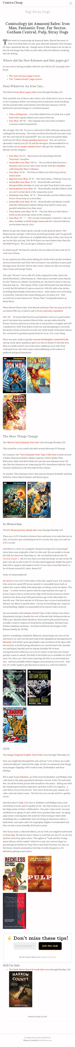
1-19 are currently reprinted (49, 311)
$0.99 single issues (35, 221)
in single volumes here (29, 146)
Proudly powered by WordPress (37, 1038)
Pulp (21, 802)
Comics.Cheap (13, 2)
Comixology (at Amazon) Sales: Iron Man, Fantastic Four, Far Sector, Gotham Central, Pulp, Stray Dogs (37, 27)
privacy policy (50, 957)
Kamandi (7, 642)
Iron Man (14, 121)
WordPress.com (44, 1040)
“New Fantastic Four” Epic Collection (38, 454)
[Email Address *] (24, 946)
